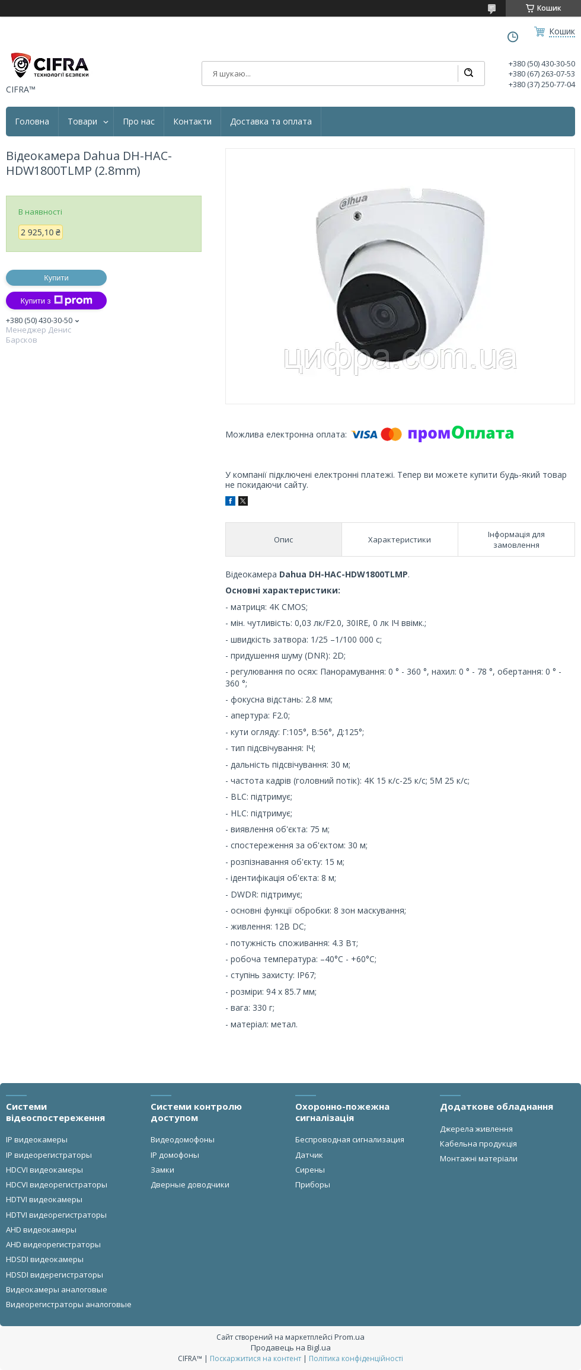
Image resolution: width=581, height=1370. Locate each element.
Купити (56, 277)
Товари (82, 121)
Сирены (310, 1169)
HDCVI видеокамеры (44, 1169)
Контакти (192, 121)
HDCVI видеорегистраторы (56, 1184)
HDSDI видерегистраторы (54, 1274)
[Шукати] (468, 73)
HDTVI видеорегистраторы (56, 1214)
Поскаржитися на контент (255, 1358)
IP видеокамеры (37, 1139)
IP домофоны (175, 1154)
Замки (162, 1169)
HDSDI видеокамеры (45, 1259)
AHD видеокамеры (41, 1229)
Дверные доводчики (190, 1184)
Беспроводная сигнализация (349, 1139)
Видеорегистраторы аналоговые (69, 1304)
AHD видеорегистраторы (53, 1244)
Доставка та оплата (271, 121)
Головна (32, 121)
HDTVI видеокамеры (44, 1199)
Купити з (56, 300)
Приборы (312, 1184)
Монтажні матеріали (479, 1158)
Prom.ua (349, 1336)
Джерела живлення (476, 1128)
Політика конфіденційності (356, 1358)
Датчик (309, 1154)
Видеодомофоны (183, 1139)
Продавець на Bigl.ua (291, 1347)
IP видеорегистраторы (49, 1154)
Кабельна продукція (478, 1143)
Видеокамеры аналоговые (56, 1289)
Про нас (139, 121)
